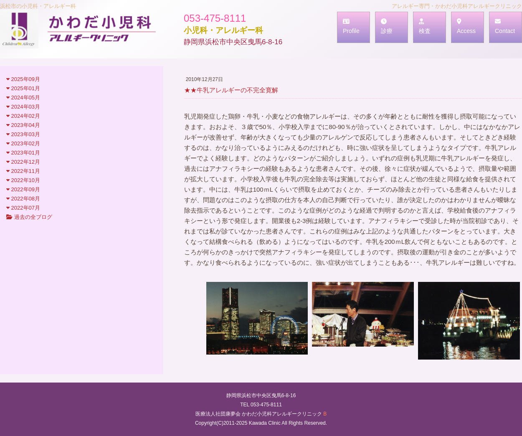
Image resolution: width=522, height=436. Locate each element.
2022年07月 (23, 208)
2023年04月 (23, 125)
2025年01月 (23, 88)
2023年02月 (23, 143)
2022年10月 (23, 180)
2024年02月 (23, 116)
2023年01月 (23, 153)
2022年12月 (23, 162)
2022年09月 (23, 189)
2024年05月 (23, 97)
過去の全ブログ (29, 217)
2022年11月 (23, 171)
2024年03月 (23, 107)
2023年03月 (23, 134)
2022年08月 (23, 198)
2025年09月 (23, 79)
